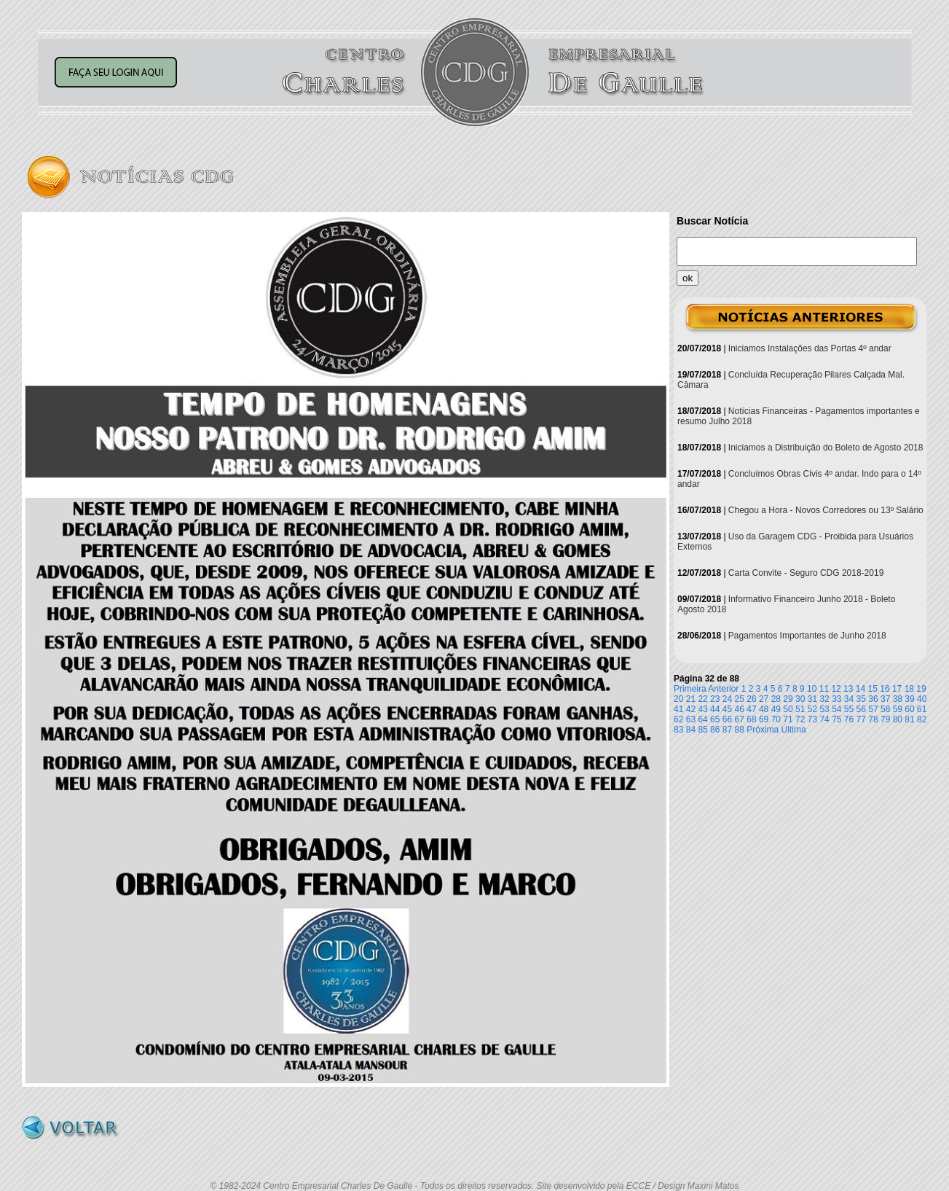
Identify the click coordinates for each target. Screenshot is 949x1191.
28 (776, 699)
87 (727, 730)
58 (885, 709)
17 (897, 689)
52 (812, 709)
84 (691, 730)
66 (727, 719)
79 (885, 719)
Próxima (763, 730)
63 (691, 719)
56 (861, 709)
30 (800, 699)
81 (909, 719)
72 (800, 719)
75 (836, 719)
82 (921, 719)
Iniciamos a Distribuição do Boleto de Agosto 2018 (826, 447)
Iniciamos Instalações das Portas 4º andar (809, 348)
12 (835, 689)
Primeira (690, 689)
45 (727, 709)
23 (715, 699)
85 (702, 730)
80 (897, 719)
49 (776, 709)
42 (691, 709)
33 (836, 699)
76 (849, 719)
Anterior (723, 689)
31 (812, 699)
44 (715, 709)
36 (873, 699)
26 (751, 699)
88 (739, 730)
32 (824, 699)
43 (702, 709)
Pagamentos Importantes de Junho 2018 (807, 635)
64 (702, 719)
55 (849, 709)
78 (873, 719)
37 (885, 699)
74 (824, 719)
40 (921, 699)
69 (763, 719)
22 (702, 699)
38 (897, 699)
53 (824, 709)
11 (824, 689)
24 (727, 699)
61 (921, 709)
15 (873, 689)
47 (751, 709)
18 (909, 689)
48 (763, 709)
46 (739, 709)
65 (715, 719)
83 (678, 730)
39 (909, 699)
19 (921, 689)
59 (897, 709)
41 (678, 709)
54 (836, 709)
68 (751, 719)
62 (678, 719)
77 (861, 719)
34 (849, 699)
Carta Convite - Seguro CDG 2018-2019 (805, 573)
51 (800, 709)
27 (763, 699)
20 (678, 699)
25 (739, 699)
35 (861, 699)
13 (848, 689)
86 (715, 730)
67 (739, 719)
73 (812, 719)
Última (793, 730)
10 (811, 689)
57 (873, 709)
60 (909, 709)
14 (860, 689)
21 (691, 699)
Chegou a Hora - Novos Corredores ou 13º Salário (826, 510)
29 (787, 699)
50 (787, 709)
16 (884, 689)
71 (787, 719)
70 (776, 719)
